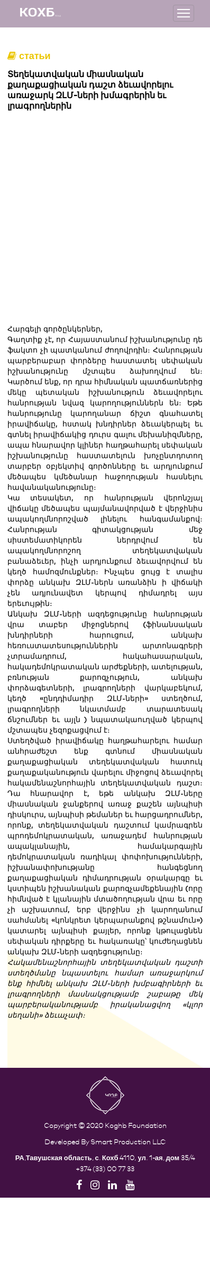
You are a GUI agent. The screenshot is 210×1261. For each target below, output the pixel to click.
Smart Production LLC (128, 1141)
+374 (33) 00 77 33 (105, 1168)
